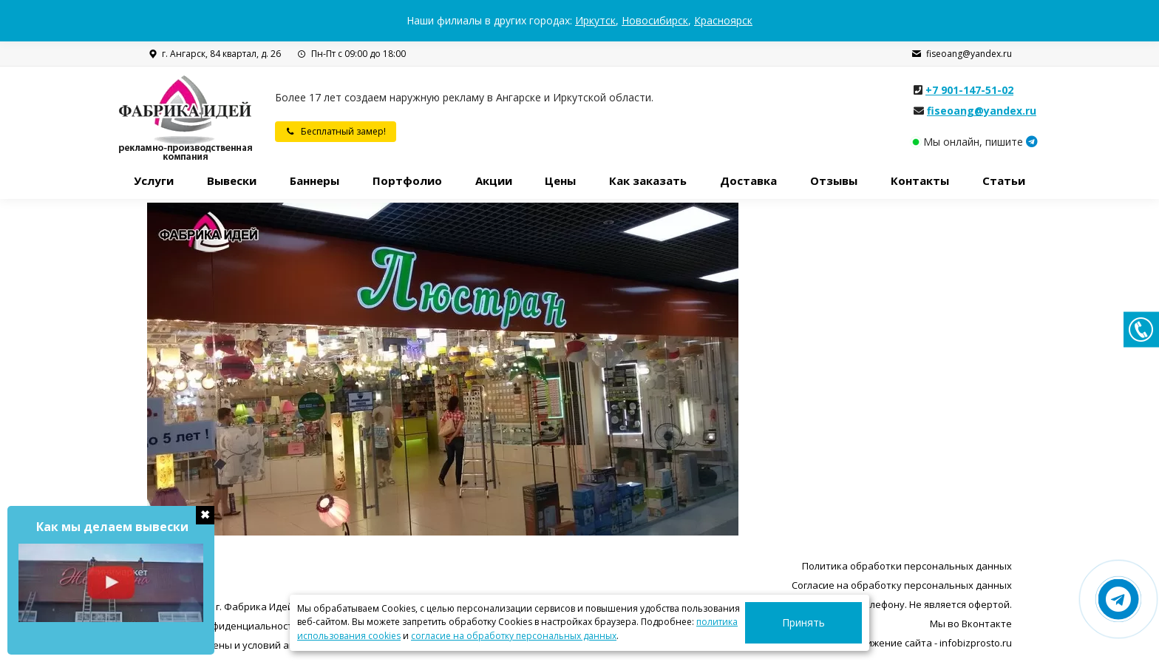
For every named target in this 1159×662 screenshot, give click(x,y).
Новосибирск (655, 20)
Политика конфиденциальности (223, 625)
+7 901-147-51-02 (969, 90)
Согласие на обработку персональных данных (902, 585)
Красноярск (723, 20)
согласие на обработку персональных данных (513, 635)
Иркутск (595, 20)
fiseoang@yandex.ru (961, 54)
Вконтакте (987, 623)
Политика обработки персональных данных (907, 566)
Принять (820, 622)
